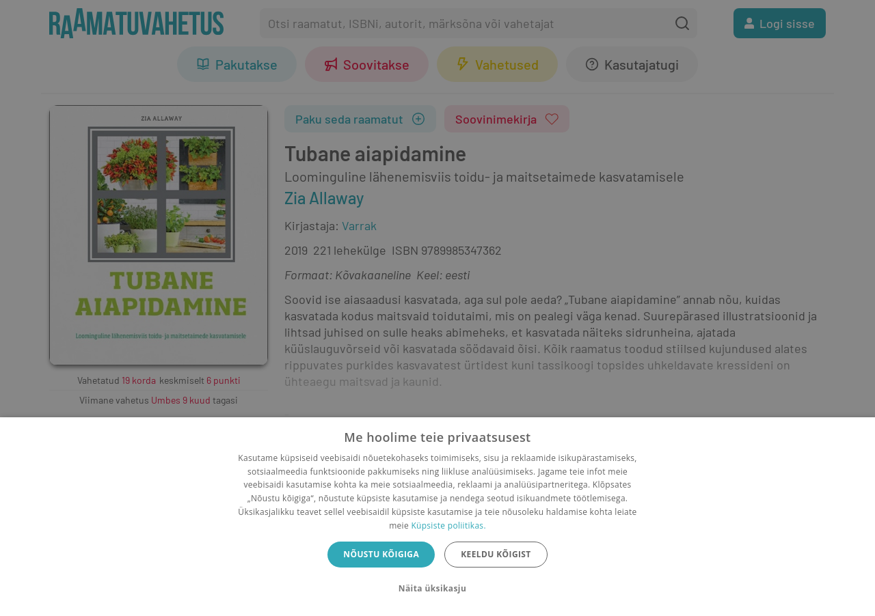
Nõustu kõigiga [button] (381, 554)
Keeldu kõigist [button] (496, 554)
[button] (437, 589)
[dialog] (437, 516)
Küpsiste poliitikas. (448, 525)
